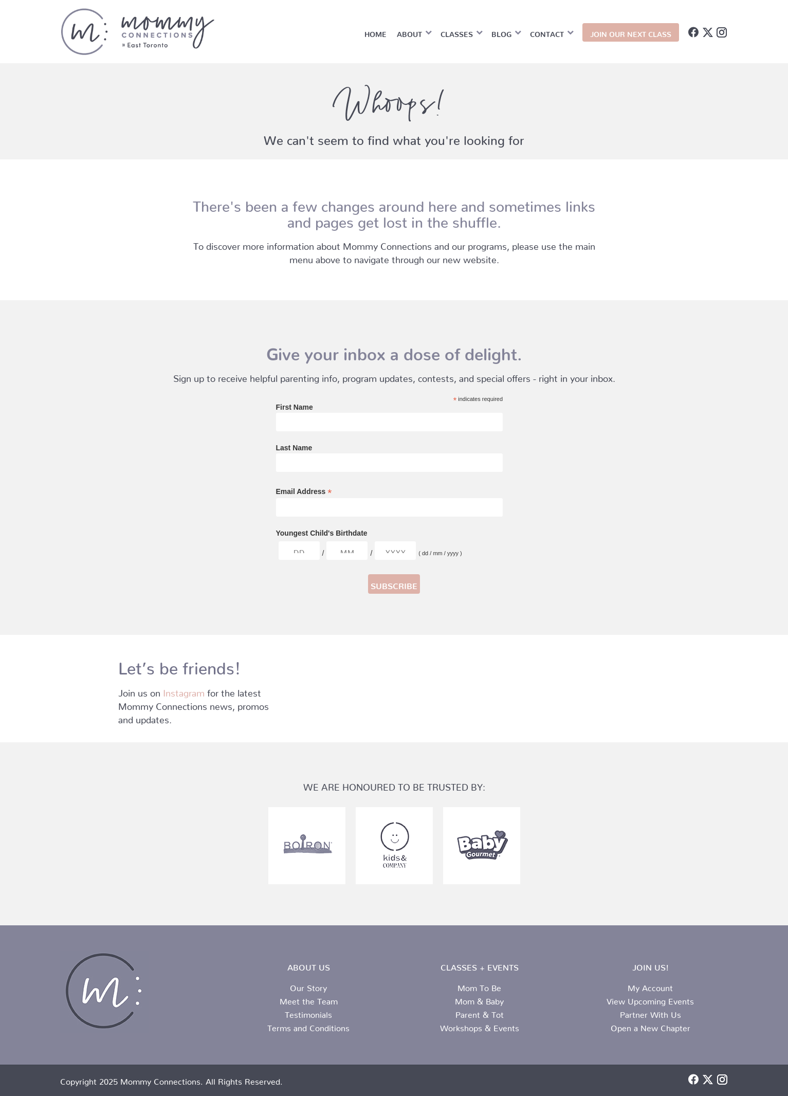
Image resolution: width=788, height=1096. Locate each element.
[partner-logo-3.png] (394, 845)
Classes (457, 32)
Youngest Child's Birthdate (322, 533)
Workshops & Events (479, 1026)
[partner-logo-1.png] (481, 845)
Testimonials (308, 1013)
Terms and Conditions (308, 1026)
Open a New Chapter (650, 1026)
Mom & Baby (479, 999)
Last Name (294, 448)
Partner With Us (650, 1013)
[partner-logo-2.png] (306, 845)
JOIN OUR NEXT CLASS (630, 32)
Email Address (304, 492)
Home (375, 32)
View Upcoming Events (650, 999)
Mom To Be (479, 986)
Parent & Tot (479, 1013)
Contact (547, 32)
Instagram (184, 690)
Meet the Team (309, 999)
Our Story (308, 986)
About (409, 32)
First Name (294, 407)
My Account (650, 986)
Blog (501, 32)
